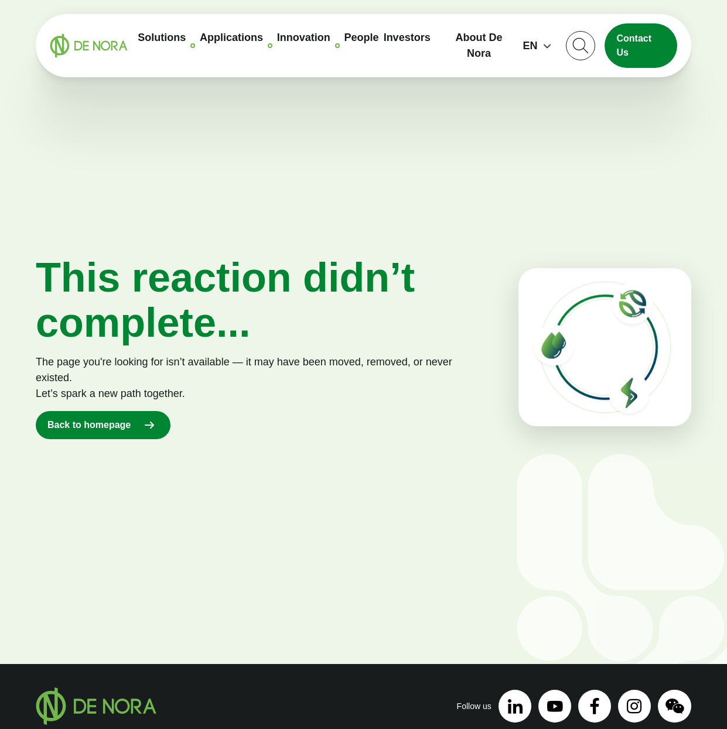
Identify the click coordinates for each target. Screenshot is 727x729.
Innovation (303, 37)
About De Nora (479, 45)
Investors (407, 37)
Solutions (162, 37)
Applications (231, 37)
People (361, 37)
